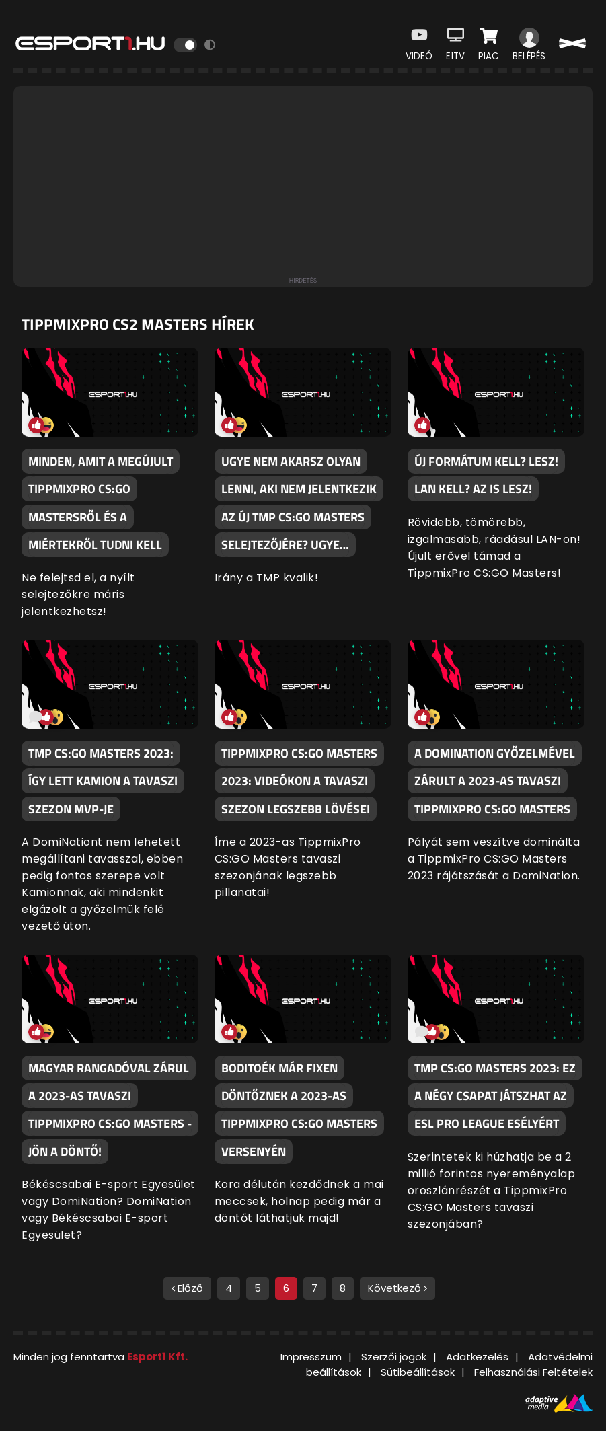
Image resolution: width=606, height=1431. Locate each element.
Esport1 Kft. (157, 1357)
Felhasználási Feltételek (533, 1372)
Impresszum (311, 1357)
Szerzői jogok (393, 1357)
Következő (397, 1288)
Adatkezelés (477, 1357)
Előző (187, 1288)
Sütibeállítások (418, 1372)
